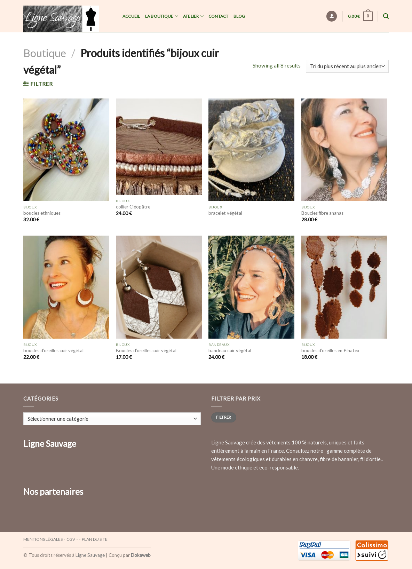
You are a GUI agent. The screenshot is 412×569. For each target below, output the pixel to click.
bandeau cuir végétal (229, 350)
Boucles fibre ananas (322, 213)
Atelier (193, 16)
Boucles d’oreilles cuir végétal (146, 350)
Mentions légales (43, 539)
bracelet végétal (225, 213)
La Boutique (161, 16)
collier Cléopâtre (133, 207)
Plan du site (95, 539)
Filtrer (223, 417)
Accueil (131, 16)
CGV (70, 539)
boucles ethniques (42, 213)
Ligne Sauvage (90, 555)
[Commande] (347, 66)
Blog (239, 16)
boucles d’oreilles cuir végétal (53, 350)
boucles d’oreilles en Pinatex (330, 350)
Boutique (44, 53)
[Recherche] (386, 16)
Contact (218, 16)
